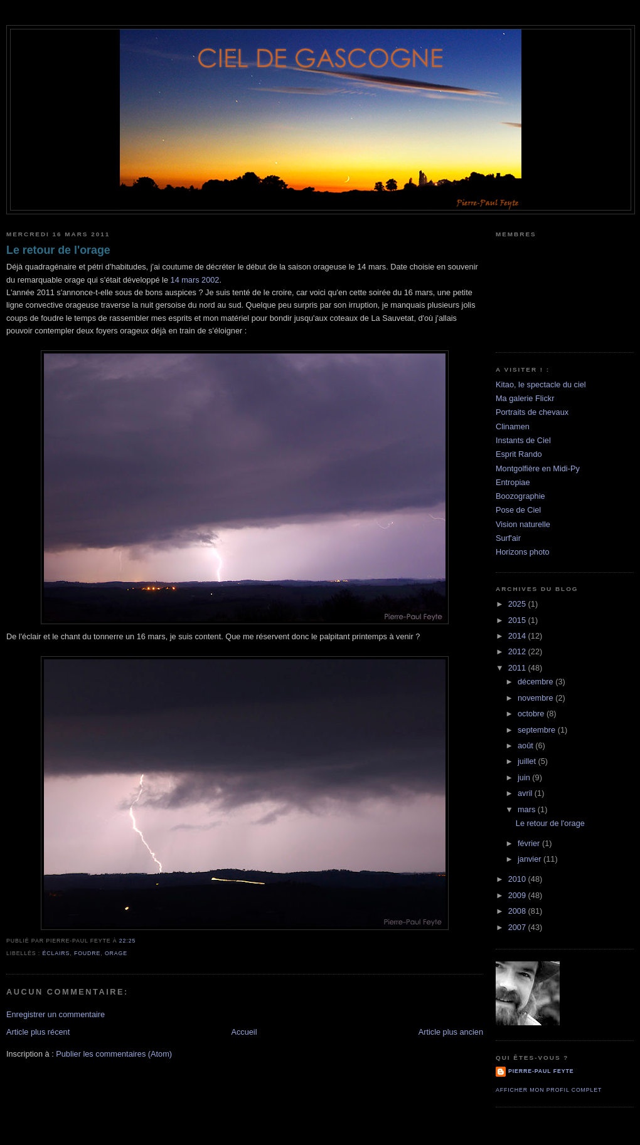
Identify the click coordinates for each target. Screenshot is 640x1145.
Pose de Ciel (518, 510)
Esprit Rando (519, 454)
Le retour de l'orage (58, 250)
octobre (532, 713)
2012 (518, 651)
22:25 (127, 941)
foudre (87, 953)
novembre (536, 698)
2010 (518, 879)
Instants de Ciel (523, 440)
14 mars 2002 (195, 280)
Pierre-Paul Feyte (540, 1071)
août (526, 745)
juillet (528, 761)
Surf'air (508, 538)
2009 (518, 895)
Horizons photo (523, 552)
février (530, 843)
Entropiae (513, 482)
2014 (518, 635)
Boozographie (520, 496)
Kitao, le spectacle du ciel (541, 384)
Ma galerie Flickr (525, 398)
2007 (518, 927)
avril (526, 793)
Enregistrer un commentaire (55, 1014)
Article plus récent (38, 1032)
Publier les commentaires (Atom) (114, 1054)
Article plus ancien (451, 1032)
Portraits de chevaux (532, 412)
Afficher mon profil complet (549, 1090)
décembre (536, 681)
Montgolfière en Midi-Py (538, 468)
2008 (518, 911)
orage (116, 953)
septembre (538, 730)
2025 (518, 604)
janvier (530, 859)
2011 (518, 667)
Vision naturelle (523, 524)
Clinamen (513, 426)
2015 (518, 620)
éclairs (56, 953)
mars (528, 809)
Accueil (244, 1032)
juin (525, 777)
